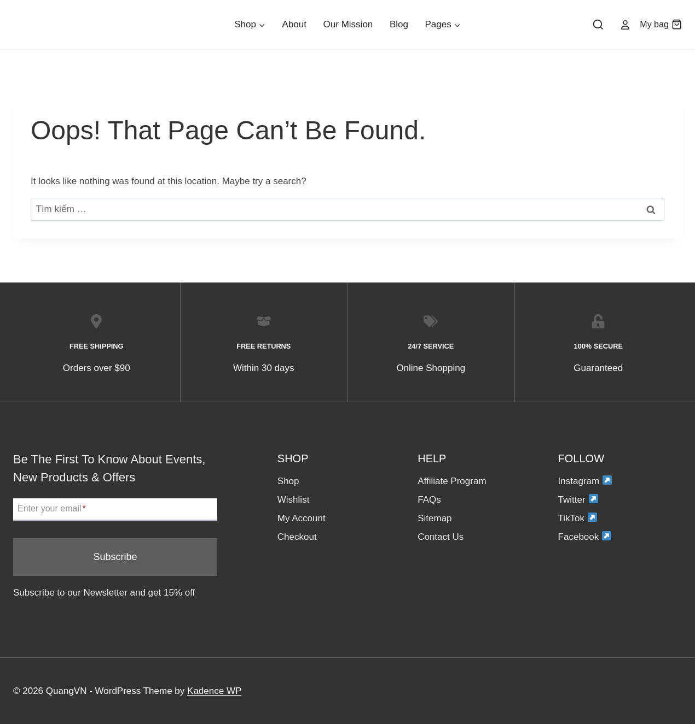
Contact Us (441, 537)
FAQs (429, 500)
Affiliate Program (452, 481)
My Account (301, 518)
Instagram (585, 480)
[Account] (625, 24)
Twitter (578, 499)
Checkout (297, 537)
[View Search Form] (598, 25)
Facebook (585, 536)
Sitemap (434, 518)
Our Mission (348, 24)
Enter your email (52, 509)
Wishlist (293, 500)
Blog (399, 24)
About (294, 24)
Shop (288, 481)
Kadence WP (214, 691)
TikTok (577, 518)
